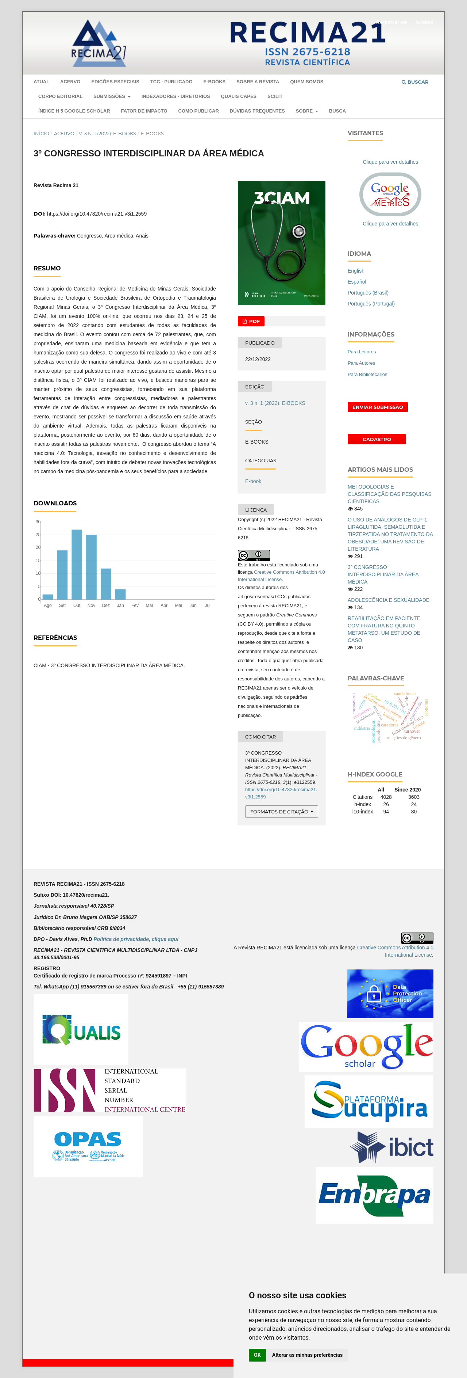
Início (41, 133)
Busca (337, 111)
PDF (254, 321)
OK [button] (257, 1355)
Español (357, 282)
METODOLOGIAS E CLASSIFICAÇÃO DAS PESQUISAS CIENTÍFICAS (390, 494)
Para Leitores (362, 351)
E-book (253, 481)
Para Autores (361, 363)
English (356, 271)
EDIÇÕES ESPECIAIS (115, 81)
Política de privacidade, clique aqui (135, 939)
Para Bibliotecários (367, 374)
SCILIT (274, 96)
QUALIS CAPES (239, 96)
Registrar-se (391, 22)
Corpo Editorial (60, 96)
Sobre (305, 111)
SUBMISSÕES (109, 96)
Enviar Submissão (377, 407)
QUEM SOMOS (306, 81)
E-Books (214, 81)
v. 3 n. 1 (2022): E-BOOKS (107, 133)
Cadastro (377, 439)
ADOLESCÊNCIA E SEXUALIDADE (388, 600)
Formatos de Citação (279, 812)
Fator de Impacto (144, 111)
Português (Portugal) (371, 304)
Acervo (70, 81)
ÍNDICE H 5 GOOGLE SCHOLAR (74, 111)
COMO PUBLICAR (198, 111)
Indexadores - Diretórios (176, 96)
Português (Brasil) (368, 293)
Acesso (424, 22)
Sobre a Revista (257, 81)
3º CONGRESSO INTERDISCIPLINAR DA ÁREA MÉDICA (383, 574)
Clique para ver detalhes (390, 162)
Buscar (415, 82)
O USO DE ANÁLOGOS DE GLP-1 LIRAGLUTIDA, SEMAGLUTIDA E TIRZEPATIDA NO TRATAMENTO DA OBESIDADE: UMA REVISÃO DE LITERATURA (390, 534)
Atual (41, 81)
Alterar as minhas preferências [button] (307, 1355)
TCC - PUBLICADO (171, 81)
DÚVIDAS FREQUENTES (257, 111)
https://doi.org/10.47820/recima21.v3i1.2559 (97, 214)
